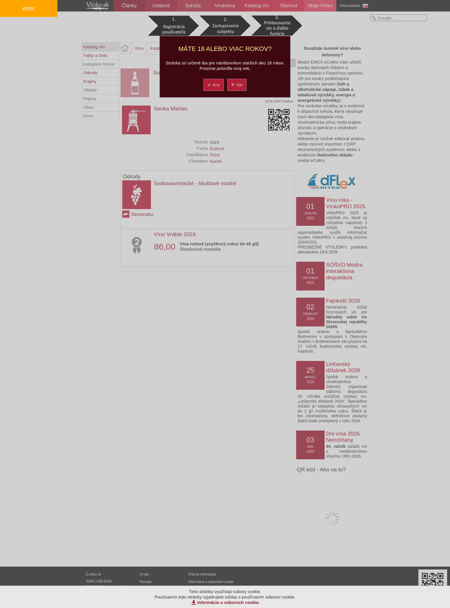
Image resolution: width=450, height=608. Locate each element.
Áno (213, 84)
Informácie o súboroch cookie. (228, 602)
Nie (236, 84)
